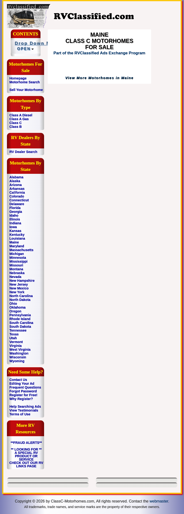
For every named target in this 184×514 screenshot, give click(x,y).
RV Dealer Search (23, 152)
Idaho (13, 215)
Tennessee (17, 330)
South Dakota (20, 326)
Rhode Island (19, 319)
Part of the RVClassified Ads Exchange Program (99, 53)
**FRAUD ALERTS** (26, 443)
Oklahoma (17, 307)
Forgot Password (23, 391)
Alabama (16, 177)
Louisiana (17, 238)
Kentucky (16, 235)
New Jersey (18, 284)
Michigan (16, 254)
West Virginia (19, 349)
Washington (19, 353)
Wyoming (16, 361)
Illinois (14, 219)
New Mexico (19, 288)
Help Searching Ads (25, 406)
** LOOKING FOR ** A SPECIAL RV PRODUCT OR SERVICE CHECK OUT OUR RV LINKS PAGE (26, 457)
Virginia (15, 346)
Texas (14, 334)
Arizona (15, 185)
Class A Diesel (20, 115)
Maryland (16, 246)
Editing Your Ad (21, 383)
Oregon (15, 311)
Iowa (13, 227)
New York (16, 292)
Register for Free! (23, 395)
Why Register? (21, 399)
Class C (15, 123)
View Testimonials (23, 410)
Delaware (16, 204)
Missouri (16, 265)
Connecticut (19, 200)
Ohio (13, 303)
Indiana (15, 223)
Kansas (15, 231)
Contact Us (18, 380)
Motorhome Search (24, 82)
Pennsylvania (20, 315)
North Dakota (19, 300)
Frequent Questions (25, 387)
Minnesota (17, 258)
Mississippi (18, 261)
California (17, 192)
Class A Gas (19, 119)
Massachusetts (21, 250)
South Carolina (21, 323)
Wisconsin (17, 357)
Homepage (18, 78)
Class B (15, 127)
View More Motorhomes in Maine (99, 78)
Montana (16, 269)
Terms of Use (19, 414)
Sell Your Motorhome (26, 90)
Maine (14, 242)
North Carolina (21, 296)
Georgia (15, 212)
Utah (13, 338)
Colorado (16, 196)
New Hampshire (21, 280)
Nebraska (16, 273)
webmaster (159, 501)
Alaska (14, 181)
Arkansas (16, 189)
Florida (15, 208)
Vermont (16, 342)
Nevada (15, 277)
